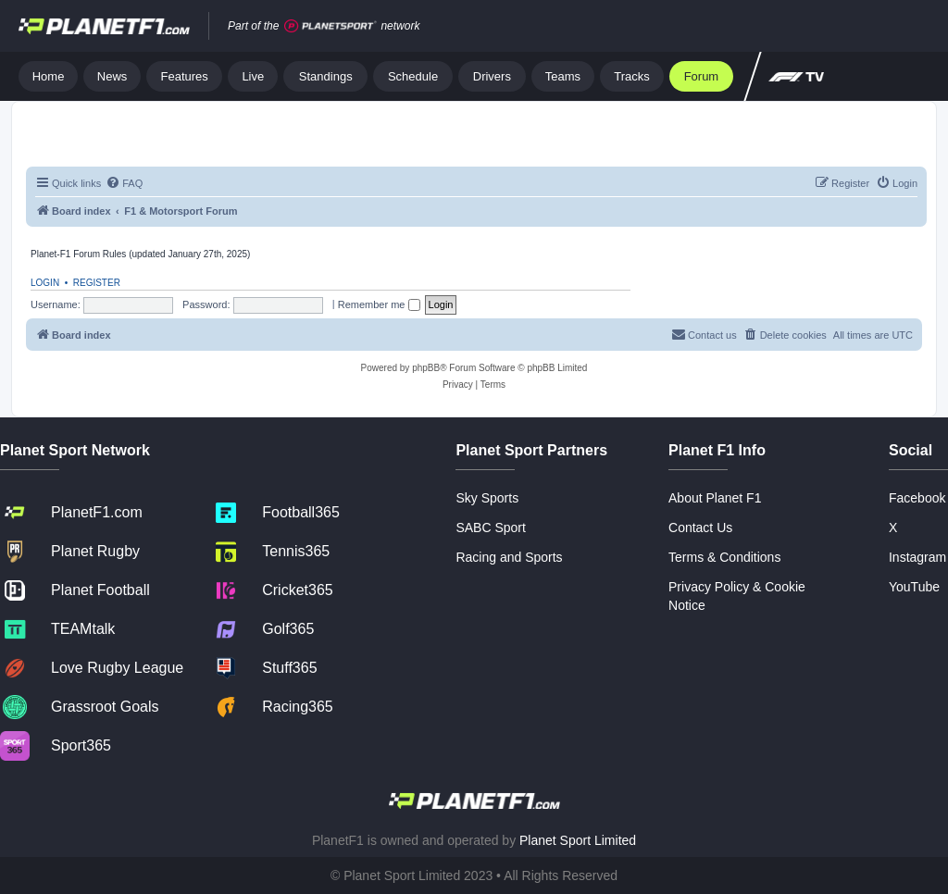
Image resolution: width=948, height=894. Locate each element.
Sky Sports (486, 497)
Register (96, 283)
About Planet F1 (714, 497)
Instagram (917, 557)
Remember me (379, 304)
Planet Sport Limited (577, 840)
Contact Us (700, 527)
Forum (701, 76)
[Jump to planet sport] (330, 26)
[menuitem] (124, 183)
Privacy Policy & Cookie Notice (736, 596)
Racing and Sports (508, 557)
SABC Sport (490, 527)
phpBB (426, 368)
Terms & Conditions (724, 557)
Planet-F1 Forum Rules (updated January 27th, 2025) (140, 254)
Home (48, 76)
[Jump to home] (104, 26)
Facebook (917, 497)
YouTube (914, 586)
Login (45, 283)
